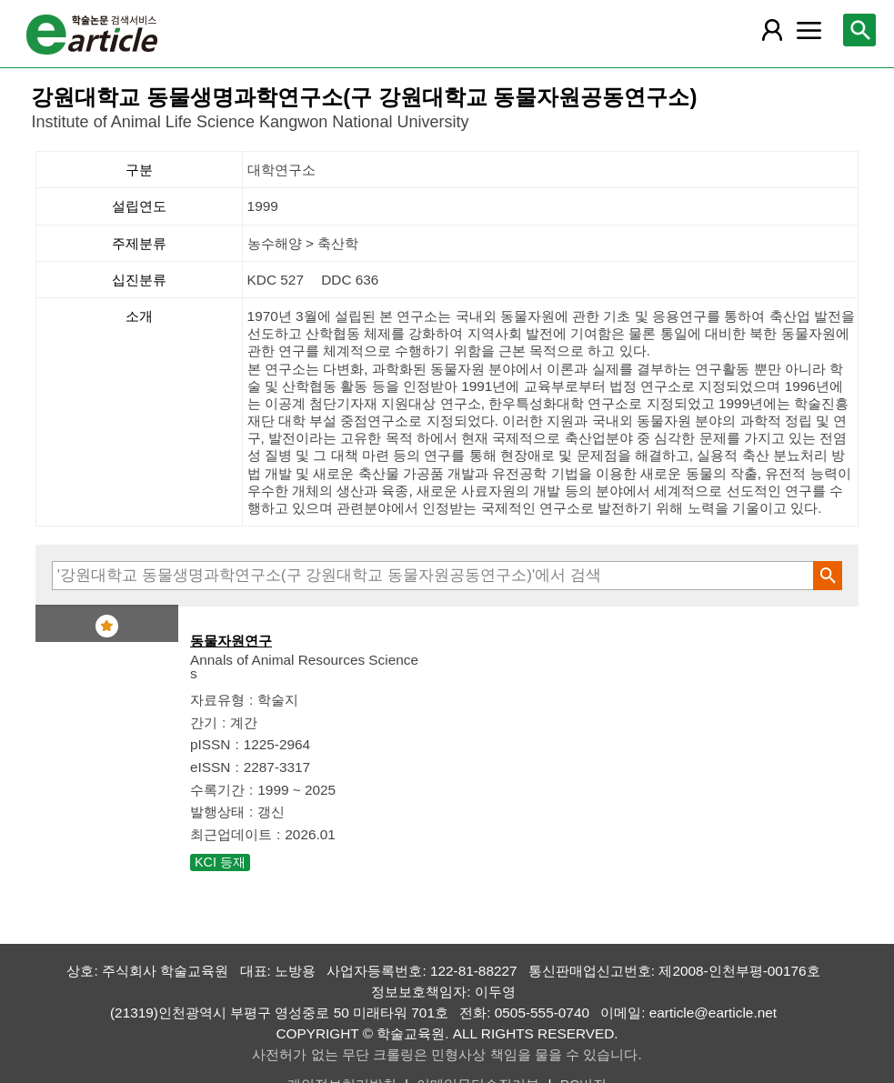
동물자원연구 (231, 640)
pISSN (210, 744)
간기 (203, 722)
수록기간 (217, 789)
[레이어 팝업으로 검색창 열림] (859, 30)
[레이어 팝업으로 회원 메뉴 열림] (772, 30)
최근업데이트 (231, 834)
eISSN (210, 767)
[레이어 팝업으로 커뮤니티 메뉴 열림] (809, 30)
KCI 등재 (220, 862)
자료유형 (217, 699)
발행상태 (217, 811)
